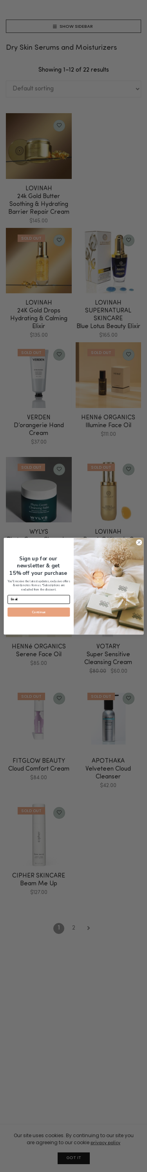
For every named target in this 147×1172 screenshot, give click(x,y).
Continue (38, 612)
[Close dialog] (139, 542)
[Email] (38, 599)
